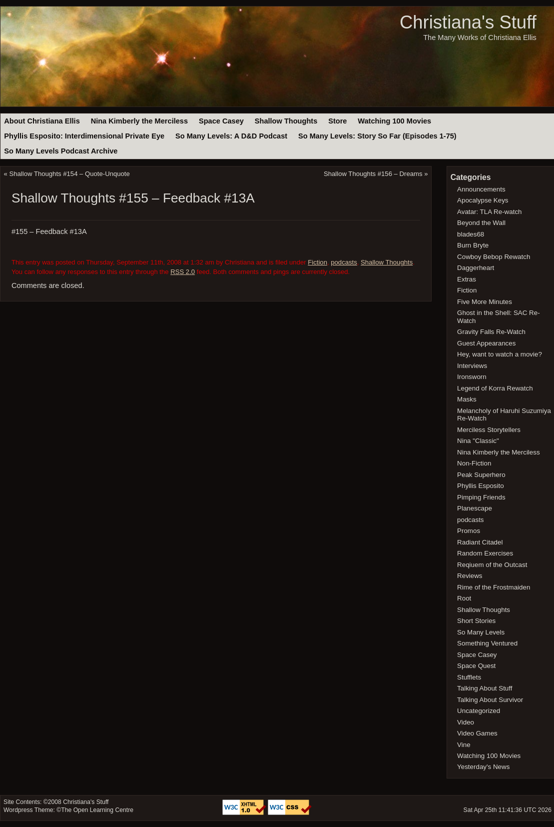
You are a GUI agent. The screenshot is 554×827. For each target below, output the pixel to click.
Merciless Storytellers (489, 430)
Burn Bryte (473, 245)
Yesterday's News (483, 766)
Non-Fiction (474, 463)
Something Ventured (487, 643)
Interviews (472, 366)
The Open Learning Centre (97, 810)
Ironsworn (472, 376)
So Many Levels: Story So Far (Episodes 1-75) (377, 136)
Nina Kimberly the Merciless (139, 121)
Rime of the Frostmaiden (493, 587)
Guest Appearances (486, 343)
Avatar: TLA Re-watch (489, 212)
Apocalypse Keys (482, 200)
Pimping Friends (481, 497)
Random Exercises (485, 553)
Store (337, 121)
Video (465, 722)
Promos (468, 530)
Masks (467, 399)
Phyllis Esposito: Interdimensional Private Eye (84, 136)
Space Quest (476, 666)
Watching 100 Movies (394, 121)
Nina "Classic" (478, 440)
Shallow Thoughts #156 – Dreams (373, 174)
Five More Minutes (484, 302)
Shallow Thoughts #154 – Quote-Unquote (69, 174)
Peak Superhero (481, 474)
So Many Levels (481, 632)
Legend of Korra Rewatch (495, 388)
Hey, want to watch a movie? (499, 354)
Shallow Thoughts (286, 121)
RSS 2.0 (182, 272)
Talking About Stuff (484, 688)
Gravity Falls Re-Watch (491, 332)
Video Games (477, 733)
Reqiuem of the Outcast (492, 564)
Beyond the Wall (481, 222)
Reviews (469, 576)
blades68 (470, 234)
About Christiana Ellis (41, 121)
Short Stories (476, 620)
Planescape (474, 508)
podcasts (344, 262)
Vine (464, 744)
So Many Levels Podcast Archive (60, 151)
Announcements (481, 189)
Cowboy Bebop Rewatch (493, 256)
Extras (466, 279)
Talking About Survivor (490, 700)
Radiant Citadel (480, 542)
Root (464, 598)
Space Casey (221, 121)
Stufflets (469, 677)
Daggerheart (475, 268)
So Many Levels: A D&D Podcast (231, 136)
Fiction (317, 262)
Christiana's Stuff (468, 22)
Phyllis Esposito (480, 486)
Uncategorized (478, 710)
